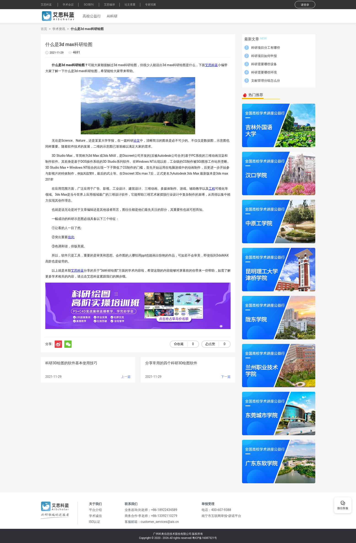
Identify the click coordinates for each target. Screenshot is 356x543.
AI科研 (112, 16)
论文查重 (129, 4)
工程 (212, 188)
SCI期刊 (88, 4)
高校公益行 (92, 16)
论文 (136, 140)
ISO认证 (94, 522)
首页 (44, 29)
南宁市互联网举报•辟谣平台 (221, 516)
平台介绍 (95, 510)
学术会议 (68, 4)
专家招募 (150, 4)
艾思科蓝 (46, 4)
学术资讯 (58, 29)
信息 (71, 237)
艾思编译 (109, 4)
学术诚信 (95, 516)
